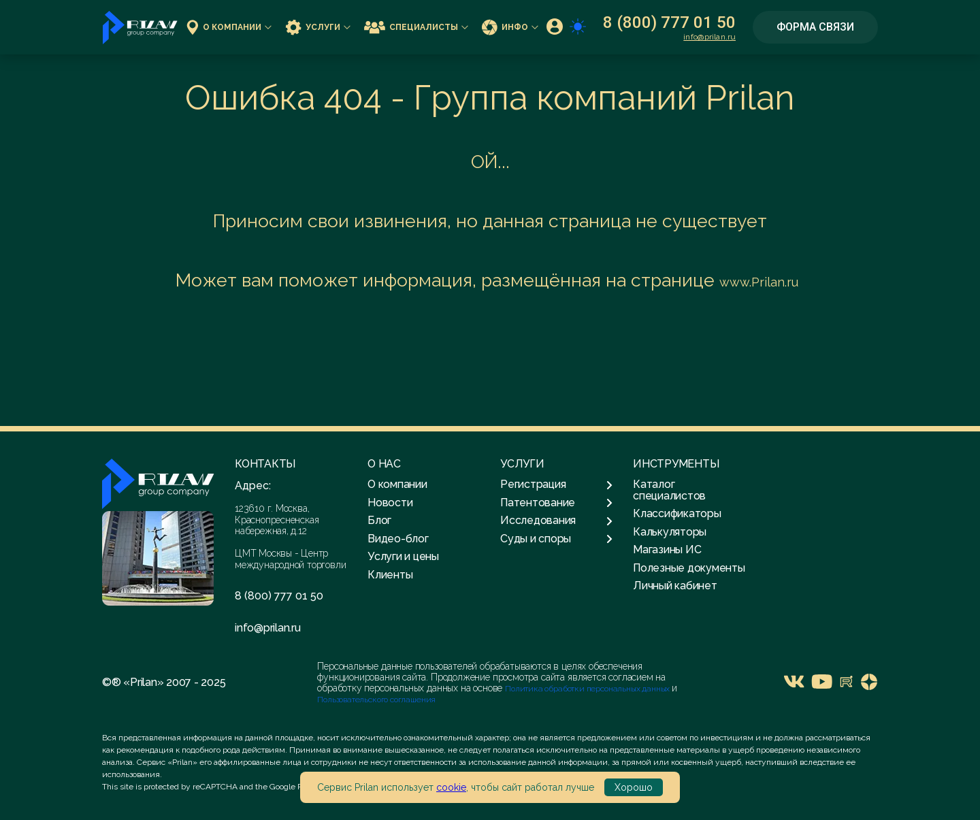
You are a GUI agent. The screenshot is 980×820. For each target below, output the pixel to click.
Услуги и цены (403, 556)
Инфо (510, 27)
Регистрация (556, 484)
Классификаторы (677, 513)
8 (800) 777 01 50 (669, 22)
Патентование (556, 502)
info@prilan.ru (709, 37)
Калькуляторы (669, 531)
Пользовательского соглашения (376, 699)
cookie (451, 787)
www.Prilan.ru (758, 282)
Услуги (317, 27)
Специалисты (416, 27)
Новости (390, 502)
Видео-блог (398, 538)
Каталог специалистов (669, 490)
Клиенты (390, 574)
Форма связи (815, 26)
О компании (229, 27)
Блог (379, 520)
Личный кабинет (675, 585)
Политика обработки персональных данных (588, 688)
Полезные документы (689, 567)
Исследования (556, 520)
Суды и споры (556, 539)
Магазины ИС (667, 549)
